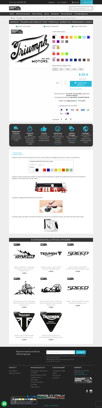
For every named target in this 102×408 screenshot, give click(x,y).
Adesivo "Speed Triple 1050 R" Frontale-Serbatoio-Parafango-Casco (77, 268)
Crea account (56, 375)
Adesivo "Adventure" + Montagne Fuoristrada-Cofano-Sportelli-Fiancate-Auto (24, 269)
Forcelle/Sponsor (81, 14)
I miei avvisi (55, 378)
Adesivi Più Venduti (15, 373)
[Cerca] (81, 8)
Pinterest (70, 119)
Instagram (91, 391)
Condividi (61, 119)
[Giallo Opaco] (76, 38)
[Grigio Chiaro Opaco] (63, 42)
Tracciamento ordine (58, 371)
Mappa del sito (35, 387)
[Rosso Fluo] (54, 54)
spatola (73, 140)
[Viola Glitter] (67, 60)
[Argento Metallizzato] (54, 48)
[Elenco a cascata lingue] (52, 2)
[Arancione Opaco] (67, 38)
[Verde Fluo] (67, 54)
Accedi (54, 373)
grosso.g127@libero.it (80, 374)
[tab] (17, 153)
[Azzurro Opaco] (84, 38)
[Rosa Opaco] (54, 42)
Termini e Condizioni (37, 382)
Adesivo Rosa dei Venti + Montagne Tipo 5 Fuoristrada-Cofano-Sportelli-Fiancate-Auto (24, 303)
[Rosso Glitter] (63, 60)
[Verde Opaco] (80, 38)
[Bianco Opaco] (58, 38)
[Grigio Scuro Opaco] (67, 42)
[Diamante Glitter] (54, 60)
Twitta (66, 119)
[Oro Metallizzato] (58, 48)
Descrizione (17, 153)
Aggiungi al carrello (80, 84)
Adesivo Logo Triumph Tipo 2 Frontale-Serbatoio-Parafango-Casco (51, 336)
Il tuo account (58, 368)
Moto (12, 14)
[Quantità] (62, 83)
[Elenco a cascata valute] (65, 2)
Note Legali (34, 380)
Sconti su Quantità (76, 89)
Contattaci (34, 384)
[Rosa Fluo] (58, 54)
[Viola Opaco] (58, 42)
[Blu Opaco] (89, 38)
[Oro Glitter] (89, 60)
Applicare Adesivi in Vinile (38, 375)
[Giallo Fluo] (63, 54)
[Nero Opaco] (54, 38)
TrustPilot (58, 144)
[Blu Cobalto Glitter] (76, 60)
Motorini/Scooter (23, 14)
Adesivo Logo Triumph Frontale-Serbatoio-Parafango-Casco (24, 336)
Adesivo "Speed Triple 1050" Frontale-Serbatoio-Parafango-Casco (77, 302)
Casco (46, 14)
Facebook (87, 391)
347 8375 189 (21, 2)
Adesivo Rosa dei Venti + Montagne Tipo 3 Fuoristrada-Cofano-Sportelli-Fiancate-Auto (51, 303)
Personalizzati (66, 14)
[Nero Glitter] (84, 60)
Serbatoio (55, 14)
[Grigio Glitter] (80, 60)
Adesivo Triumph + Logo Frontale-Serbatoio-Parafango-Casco (51, 268)
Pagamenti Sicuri (36, 377)
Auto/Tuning (37, 14)
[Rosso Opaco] (63, 38)
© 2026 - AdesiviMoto (51, 406)
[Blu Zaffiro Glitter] (71, 60)
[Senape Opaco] (71, 38)
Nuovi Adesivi (13, 371)
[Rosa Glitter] (58, 60)
